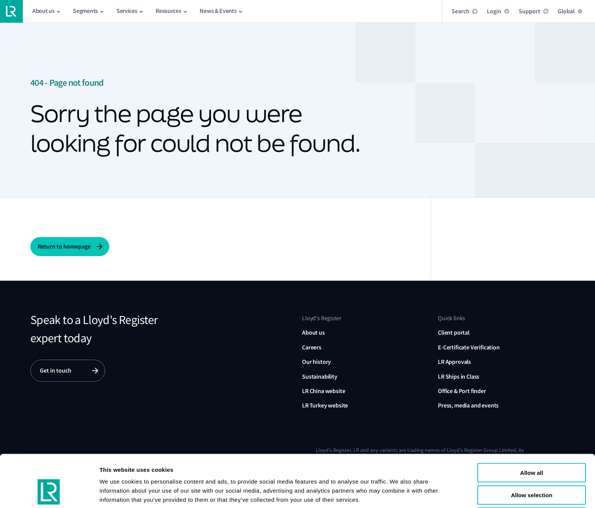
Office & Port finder (462, 391)
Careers (311, 347)
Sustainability (319, 377)
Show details (117, 493)
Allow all (531, 430)
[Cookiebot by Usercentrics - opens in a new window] (49, 493)
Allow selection (531, 452)
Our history (316, 362)
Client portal (453, 333)
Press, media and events (468, 405)
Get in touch (55, 370)
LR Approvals (454, 362)
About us (313, 333)
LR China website (323, 391)
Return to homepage (64, 246)
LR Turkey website (325, 405)
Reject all (531, 474)
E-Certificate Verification (469, 347)
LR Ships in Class (458, 377)
